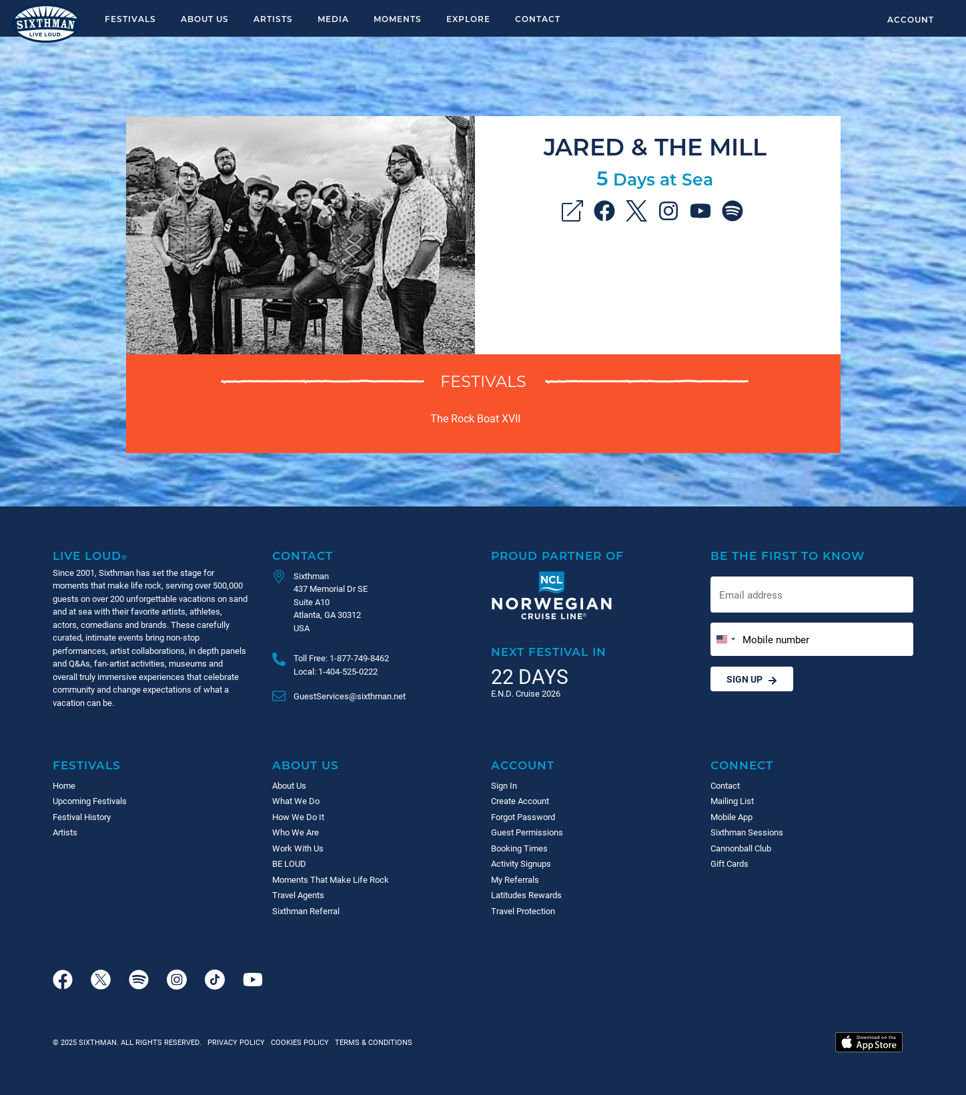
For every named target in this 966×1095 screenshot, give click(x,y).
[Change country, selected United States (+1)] (725, 639)
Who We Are (295, 832)
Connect (741, 765)
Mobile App (731, 817)
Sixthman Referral (306, 911)
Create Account (520, 801)
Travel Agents (298, 895)
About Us (205, 18)
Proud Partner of (557, 555)
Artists (273, 18)
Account (910, 19)
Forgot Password (523, 817)
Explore (468, 18)
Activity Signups (521, 863)
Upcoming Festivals (90, 801)
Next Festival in (548, 651)
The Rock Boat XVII (475, 418)
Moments (398, 18)
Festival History (82, 817)
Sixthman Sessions (746, 832)
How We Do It (298, 817)
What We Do (296, 801)
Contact (537, 18)
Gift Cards (729, 863)
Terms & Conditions (371, 1042)
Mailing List (732, 801)
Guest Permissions (527, 832)
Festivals (130, 18)
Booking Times (519, 848)
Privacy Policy (236, 1042)
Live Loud (90, 555)
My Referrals (515, 879)
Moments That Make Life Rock (330, 879)
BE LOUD (289, 863)
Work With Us (298, 848)
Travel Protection (523, 911)
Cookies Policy (298, 1042)
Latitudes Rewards (526, 895)
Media (333, 18)
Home (64, 785)
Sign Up (752, 679)
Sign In (504, 785)
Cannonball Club (740, 848)
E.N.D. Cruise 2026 (525, 693)
